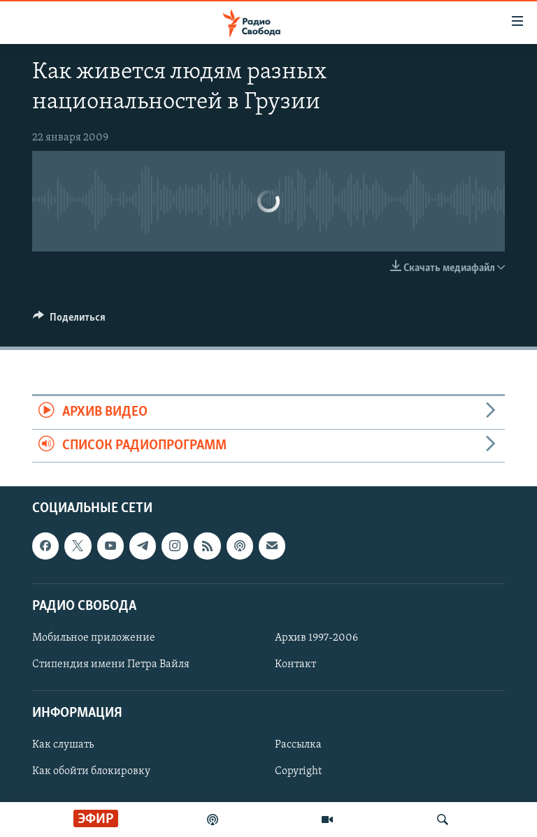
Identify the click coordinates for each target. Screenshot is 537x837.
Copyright (298, 771)
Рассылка (298, 744)
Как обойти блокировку (91, 771)
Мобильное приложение (93, 637)
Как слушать (63, 744)
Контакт (295, 664)
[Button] (69, 320)
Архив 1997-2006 (316, 637)
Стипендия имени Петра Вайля (110, 664)
